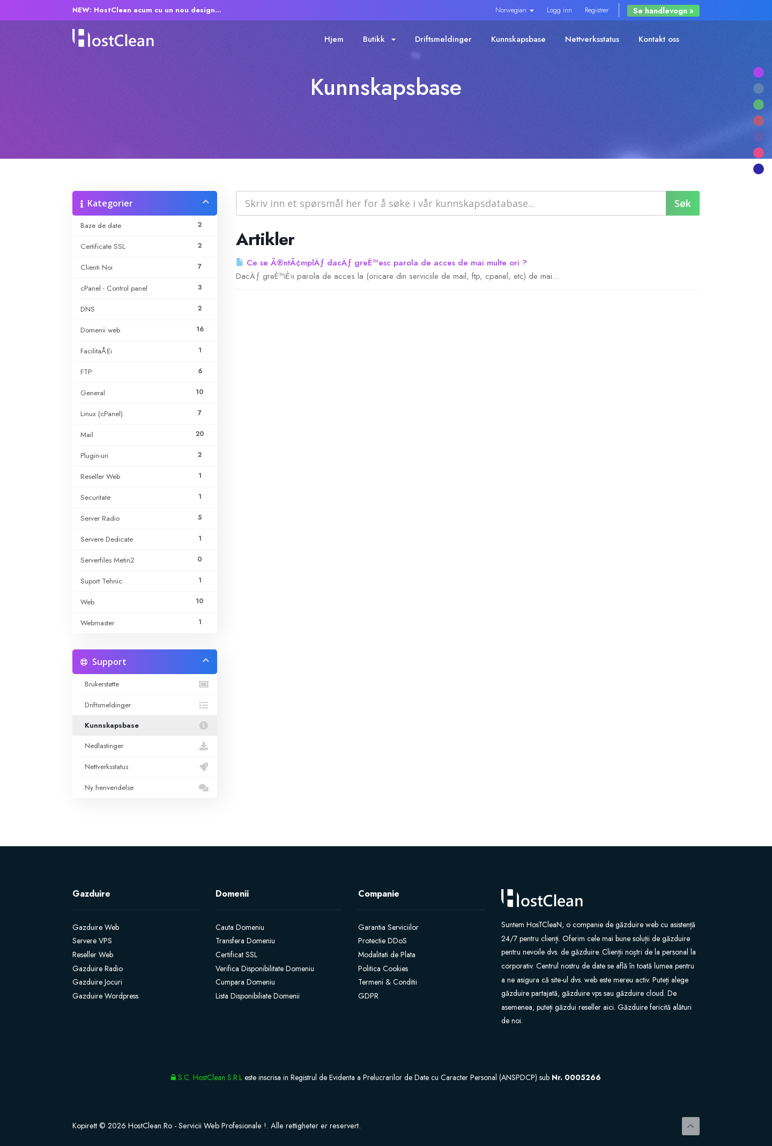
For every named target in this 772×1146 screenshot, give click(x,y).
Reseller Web (92, 954)
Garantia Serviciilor (388, 927)
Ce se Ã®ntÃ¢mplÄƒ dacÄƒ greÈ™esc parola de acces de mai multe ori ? (381, 263)
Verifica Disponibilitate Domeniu (265, 968)
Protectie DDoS (382, 940)
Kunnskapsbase (518, 39)
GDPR (368, 995)
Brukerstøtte (144, 684)
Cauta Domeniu (240, 927)
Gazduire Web (95, 927)
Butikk (379, 39)
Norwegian (514, 10)
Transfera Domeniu (245, 940)
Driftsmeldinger (443, 39)
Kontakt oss (659, 39)
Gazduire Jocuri (97, 982)
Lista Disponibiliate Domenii (258, 995)
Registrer (596, 10)
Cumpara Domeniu (245, 982)
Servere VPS (92, 940)
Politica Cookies (383, 968)
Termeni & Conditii (387, 982)
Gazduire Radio (97, 968)
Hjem (334, 39)
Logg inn (559, 10)
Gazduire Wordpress (105, 995)
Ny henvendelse (144, 787)
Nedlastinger (144, 746)
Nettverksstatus (592, 39)
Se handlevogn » (663, 10)
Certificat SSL (236, 954)
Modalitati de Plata (386, 954)
